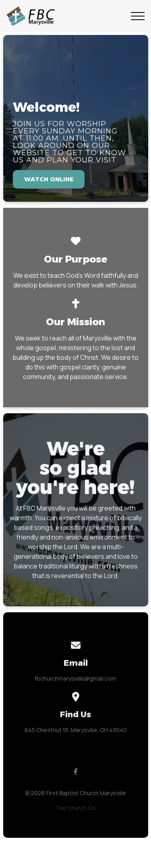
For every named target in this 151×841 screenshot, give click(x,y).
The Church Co (75, 808)
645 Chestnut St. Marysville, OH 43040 (76, 730)
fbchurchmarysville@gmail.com (75, 678)
